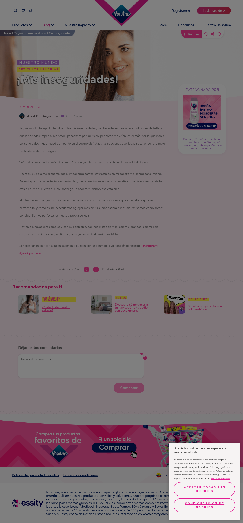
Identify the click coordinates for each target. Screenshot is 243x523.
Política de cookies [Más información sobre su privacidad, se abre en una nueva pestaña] (220, 478)
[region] (204, 481)
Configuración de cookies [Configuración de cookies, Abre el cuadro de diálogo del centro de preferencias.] (204, 505)
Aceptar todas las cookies (205, 489)
